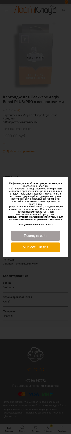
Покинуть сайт (35, 236)
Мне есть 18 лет (35, 247)
